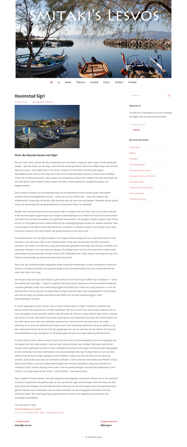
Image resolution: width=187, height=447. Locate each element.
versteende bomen (55, 412)
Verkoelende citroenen (141, 187)
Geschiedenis (38, 102)
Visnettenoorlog (137, 199)
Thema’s (80, 82)
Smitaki (132, 82)
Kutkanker (134, 147)
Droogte (133, 158)
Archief (94, 82)
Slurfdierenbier (137, 182)
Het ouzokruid (136, 193)
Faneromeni (32, 412)
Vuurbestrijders (137, 164)
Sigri (42, 412)
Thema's (49, 102)
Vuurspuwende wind (140, 170)
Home (68, 82)
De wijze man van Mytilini (142, 176)
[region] (93, 39)
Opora (132, 153)
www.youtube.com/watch (28, 408)
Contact (119, 82)
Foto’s (106, 82)
